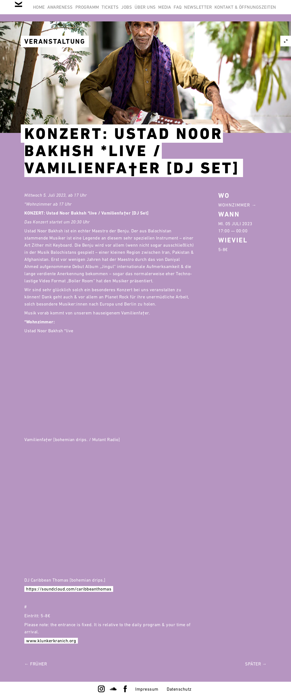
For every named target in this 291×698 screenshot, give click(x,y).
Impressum (146, 689)
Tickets (142, 10)
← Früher (35, 663)
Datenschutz (179, 689)
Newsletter (259, 10)
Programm (114, 10)
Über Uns (189, 10)
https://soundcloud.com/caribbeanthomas (68, 588)
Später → (256, 663)
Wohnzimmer (234, 204)
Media (214, 10)
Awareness (81, 10)
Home (54, 10)
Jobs (164, 10)
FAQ (233, 10)
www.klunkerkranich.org (51, 640)
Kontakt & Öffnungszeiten (242, 32)
